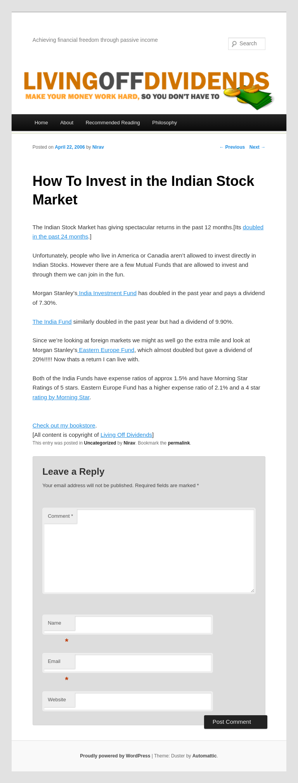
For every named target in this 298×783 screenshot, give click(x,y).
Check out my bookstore (64, 425)
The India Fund (52, 321)
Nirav (98, 147)
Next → (257, 147)
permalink (179, 443)
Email (58, 663)
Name (58, 625)
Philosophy (164, 122)
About (66, 122)
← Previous (232, 147)
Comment (60, 516)
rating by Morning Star (61, 397)
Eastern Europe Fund (105, 350)
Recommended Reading (113, 122)
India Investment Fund (107, 293)
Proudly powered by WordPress (115, 756)
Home (41, 122)
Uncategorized (100, 443)
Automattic (204, 756)
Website (57, 699)
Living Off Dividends (126, 434)
